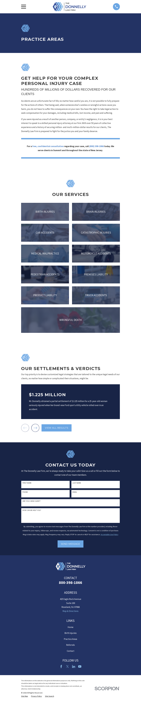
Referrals (70, 644)
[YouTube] (79, 666)
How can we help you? (31, 510)
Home (70, 627)
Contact (70, 651)
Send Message (70, 544)
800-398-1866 (70, 582)
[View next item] (35, 428)
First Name (26, 483)
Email (74, 492)
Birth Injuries (70, 633)
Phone (25, 492)
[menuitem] (24, 696)
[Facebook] (61, 666)
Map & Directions (70, 611)
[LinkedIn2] (73, 666)
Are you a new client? (31, 501)
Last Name (76, 483)
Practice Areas (70, 639)
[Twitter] (67, 666)
